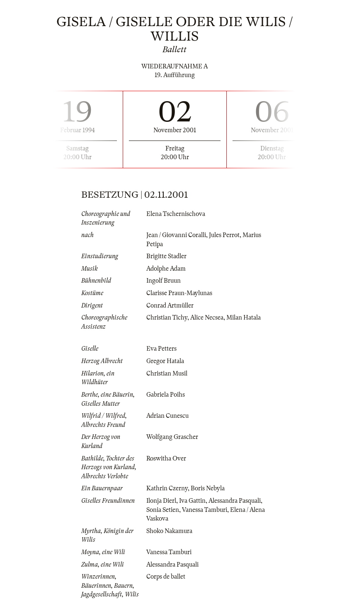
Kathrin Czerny (167, 488)
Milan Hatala (243, 317)
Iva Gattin (192, 500)
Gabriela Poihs (165, 394)
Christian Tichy (166, 317)
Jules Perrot (224, 235)
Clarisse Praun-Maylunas (179, 293)
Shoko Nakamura (169, 531)
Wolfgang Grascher (172, 437)
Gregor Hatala (165, 361)
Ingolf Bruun (163, 280)
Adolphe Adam (166, 268)
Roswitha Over (166, 458)
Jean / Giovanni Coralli (176, 235)
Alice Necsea (206, 317)
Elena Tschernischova (175, 214)
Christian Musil (166, 373)
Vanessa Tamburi (204, 509)
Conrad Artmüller (170, 305)
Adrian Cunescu (167, 415)
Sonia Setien (162, 509)
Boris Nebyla (208, 488)
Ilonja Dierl (161, 500)
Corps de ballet (165, 576)
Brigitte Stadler (166, 256)
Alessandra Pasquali (234, 500)
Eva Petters (161, 348)
